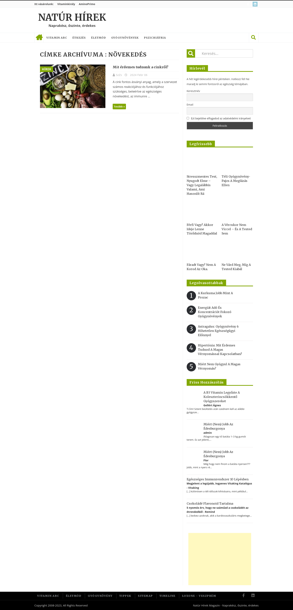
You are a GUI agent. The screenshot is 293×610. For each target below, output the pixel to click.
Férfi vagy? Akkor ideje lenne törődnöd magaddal (202, 229)
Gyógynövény (100, 595)
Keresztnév (193, 91)
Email (190, 104)
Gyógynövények (125, 37)
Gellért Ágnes (212, 405)
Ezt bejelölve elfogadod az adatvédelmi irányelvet (221, 118)
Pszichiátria (155, 37)
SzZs (117, 75)
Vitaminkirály (66, 4)
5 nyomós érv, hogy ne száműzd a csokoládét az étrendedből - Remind (218, 510)
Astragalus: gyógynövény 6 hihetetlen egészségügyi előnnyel (218, 331)
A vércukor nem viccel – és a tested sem (237, 229)
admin (207, 432)
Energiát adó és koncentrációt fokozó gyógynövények (214, 312)
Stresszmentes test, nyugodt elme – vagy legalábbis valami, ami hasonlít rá (202, 185)
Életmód (98, 37)
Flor (206, 460)
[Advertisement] (219, 559)
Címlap (39, 38)
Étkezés (79, 37)
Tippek (125, 595)
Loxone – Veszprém (199, 595)
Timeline (167, 595)
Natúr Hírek (72, 17)
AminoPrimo (87, 4)
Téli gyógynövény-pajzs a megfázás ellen (236, 181)
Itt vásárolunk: (44, 4)
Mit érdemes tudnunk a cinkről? (139, 67)
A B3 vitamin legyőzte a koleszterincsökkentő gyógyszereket (221, 397)
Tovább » (117, 106)
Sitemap (145, 595)
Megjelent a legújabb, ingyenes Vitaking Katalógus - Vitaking (219, 485)
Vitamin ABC (56, 37)
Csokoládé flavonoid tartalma (210, 503)
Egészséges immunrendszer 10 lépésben (218, 479)
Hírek (46, 69)
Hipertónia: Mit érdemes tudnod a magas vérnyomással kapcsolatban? (220, 349)
